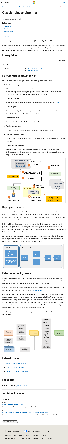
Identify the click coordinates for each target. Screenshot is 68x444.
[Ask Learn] (60, 6)
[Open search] (60, 2)
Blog (27, 435)
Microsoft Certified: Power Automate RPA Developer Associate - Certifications (25, 412)
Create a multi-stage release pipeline (18, 371)
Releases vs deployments (11, 34)
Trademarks (35, 438)
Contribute (35, 435)
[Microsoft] (34, 2)
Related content (8, 36)
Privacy (43, 435)
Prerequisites (7, 26)
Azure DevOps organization (34, 68)
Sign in (64, 2)
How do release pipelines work (12, 29)
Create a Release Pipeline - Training (12, 404)
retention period (36, 290)
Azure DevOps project (32, 70)
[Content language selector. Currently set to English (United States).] (12, 431)
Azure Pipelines (27, 7)
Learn (3, 7)
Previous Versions (19, 435)
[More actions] (64, 6)
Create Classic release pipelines (16, 363)
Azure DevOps (17, 7)
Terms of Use (26, 438)
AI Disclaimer (7, 435)
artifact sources (39, 212)
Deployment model (9, 31)
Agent (58, 102)
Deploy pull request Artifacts (15, 367)
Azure (9, 7)
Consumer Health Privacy (11, 438)
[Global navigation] (2, 2)
